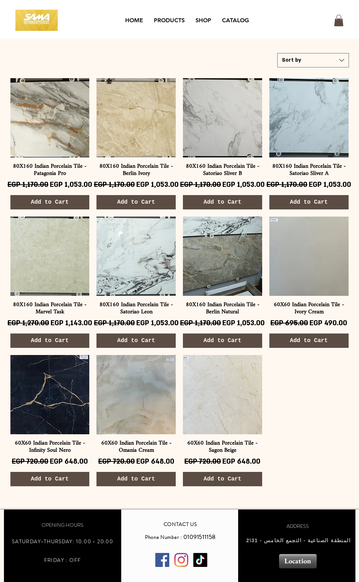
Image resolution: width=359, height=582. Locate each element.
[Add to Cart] (50, 202)
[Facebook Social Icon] (162, 560)
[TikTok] (200, 560)
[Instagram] (181, 560)
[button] (169, 20)
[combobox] (313, 60)
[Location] (298, 561)
